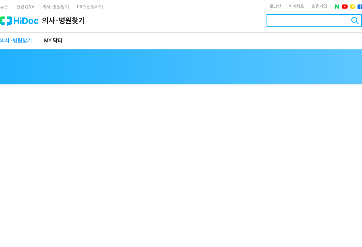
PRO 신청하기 (90, 7)
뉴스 (4, 7)
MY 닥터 (53, 41)
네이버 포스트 (337, 6)
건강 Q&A (25, 7)
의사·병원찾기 (55, 7)
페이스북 (360, 6)
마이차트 (296, 6)
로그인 (275, 6)
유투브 (345, 6)
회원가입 (319, 6)
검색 (355, 20)
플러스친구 (352, 6)
